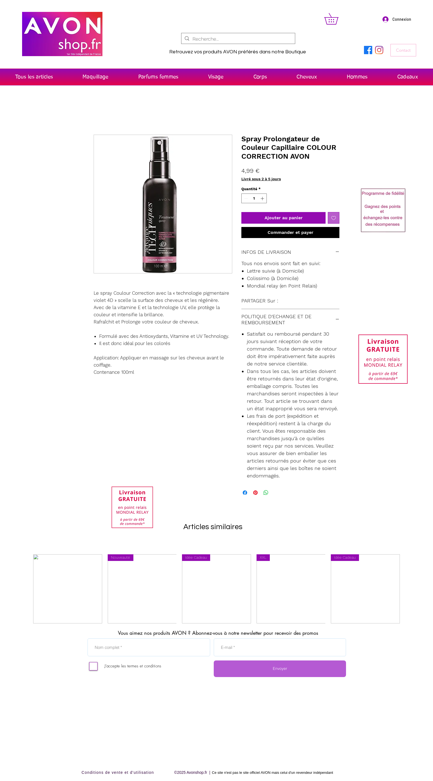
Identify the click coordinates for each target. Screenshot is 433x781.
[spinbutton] (254, 198)
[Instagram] (379, 50)
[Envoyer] (280, 668)
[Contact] (403, 50)
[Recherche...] (237, 39)
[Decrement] (245, 198)
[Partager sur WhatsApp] (266, 492)
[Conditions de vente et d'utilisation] (118, 772)
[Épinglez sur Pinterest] (255, 492)
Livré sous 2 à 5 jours (261, 179)
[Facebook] (368, 50)
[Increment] (263, 198)
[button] (336, 19)
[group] (216, 588)
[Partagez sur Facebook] (245, 492)
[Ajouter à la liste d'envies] (333, 218)
